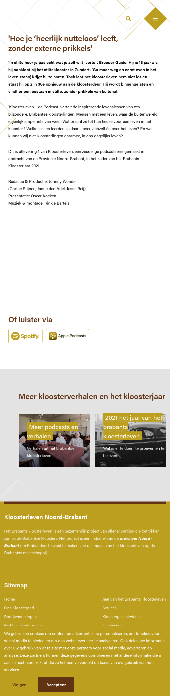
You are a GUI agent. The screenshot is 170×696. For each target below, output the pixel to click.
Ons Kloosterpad (19, 608)
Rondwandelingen (20, 616)
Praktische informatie (23, 625)
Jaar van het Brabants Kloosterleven (134, 599)
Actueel (109, 608)
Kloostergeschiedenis (121, 616)
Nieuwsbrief (113, 625)
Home (9, 599)
